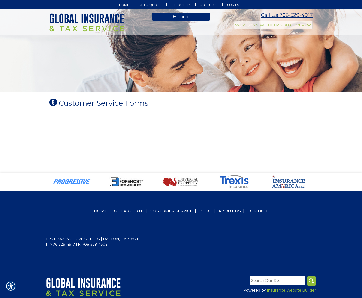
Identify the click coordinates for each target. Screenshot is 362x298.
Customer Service (171, 210)
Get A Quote (128, 210)
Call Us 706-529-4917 (287, 15)
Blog (205, 210)
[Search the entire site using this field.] (277, 280)
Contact (258, 210)
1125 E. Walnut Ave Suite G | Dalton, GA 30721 (92, 239)
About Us (229, 210)
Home (100, 210)
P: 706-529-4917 (60, 244)
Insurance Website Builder (291, 290)
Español (181, 16)
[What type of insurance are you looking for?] (273, 25)
